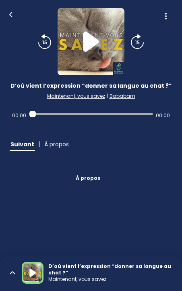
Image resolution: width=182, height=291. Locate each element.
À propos (88, 178)
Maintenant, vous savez (76, 96)
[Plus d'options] (166, 16)
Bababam (122, 96)
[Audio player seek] (91, 114)
